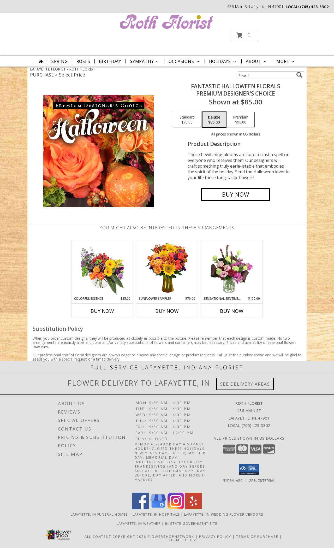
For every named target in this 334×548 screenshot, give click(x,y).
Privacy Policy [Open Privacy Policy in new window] (215, 536)
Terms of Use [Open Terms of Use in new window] (183, 540)
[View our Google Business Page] (158, 507)
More (285, 61)
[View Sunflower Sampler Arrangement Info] (167, 268)
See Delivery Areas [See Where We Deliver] (245, 384)
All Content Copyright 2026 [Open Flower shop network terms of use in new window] (115, 536)
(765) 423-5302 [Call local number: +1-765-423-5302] (314, 6)
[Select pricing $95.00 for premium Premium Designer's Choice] (240, 119)
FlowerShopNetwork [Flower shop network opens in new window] (170, 536)
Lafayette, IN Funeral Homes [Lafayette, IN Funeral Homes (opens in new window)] (99, 514)
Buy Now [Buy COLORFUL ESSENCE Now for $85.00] (102, 311)
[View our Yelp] (193, 507)
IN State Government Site (191, 523)
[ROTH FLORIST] (166, 21)
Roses (83, 61)
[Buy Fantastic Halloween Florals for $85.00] (235, 194)
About (257, 61)
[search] (299, 75)
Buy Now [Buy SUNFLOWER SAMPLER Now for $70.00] (167, 311)
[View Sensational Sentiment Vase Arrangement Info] (232, 268)
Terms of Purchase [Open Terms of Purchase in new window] (257, 536)
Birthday (110, 61)
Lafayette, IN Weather (139, 523)
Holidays (223, 61)
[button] (243, 35)
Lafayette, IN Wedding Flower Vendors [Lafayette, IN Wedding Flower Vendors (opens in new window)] (224, 514)
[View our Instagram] (176, 507)
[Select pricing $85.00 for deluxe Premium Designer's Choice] (214, 119)
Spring (59, 61)
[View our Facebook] (140, 507)
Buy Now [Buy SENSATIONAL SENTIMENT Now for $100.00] (231, 311)
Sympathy (145, 61)
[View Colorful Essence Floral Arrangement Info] (102, 268)
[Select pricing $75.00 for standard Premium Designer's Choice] (187, 119)
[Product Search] (266, 75)
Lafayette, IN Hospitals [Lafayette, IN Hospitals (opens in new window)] (156, 514)
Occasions (184, 61)
